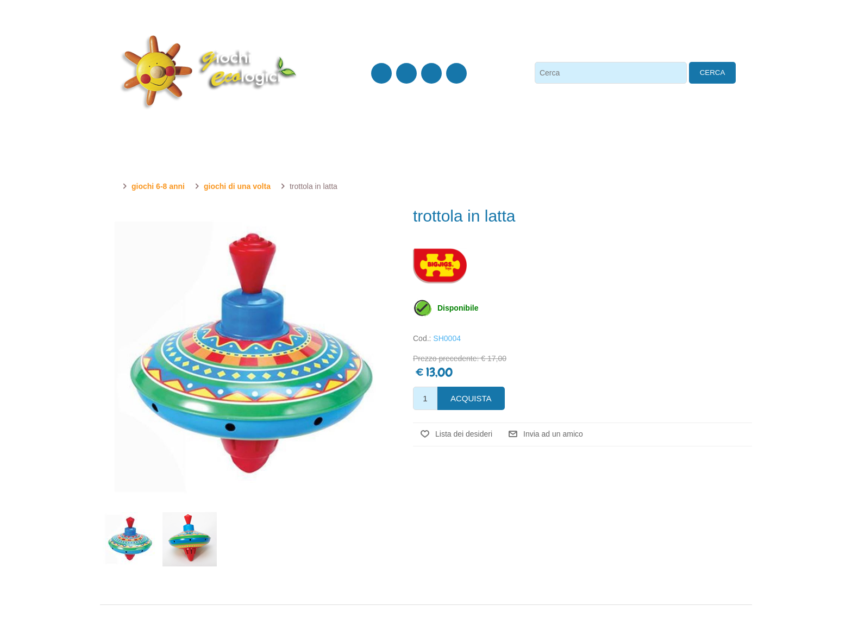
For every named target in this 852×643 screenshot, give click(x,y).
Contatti (189, 20)
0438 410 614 (141, 20)
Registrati (565, 20)
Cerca (712, 72)
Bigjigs (440, 266)
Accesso (608, 20)
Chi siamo (229, 20)
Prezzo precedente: (446, 358)
